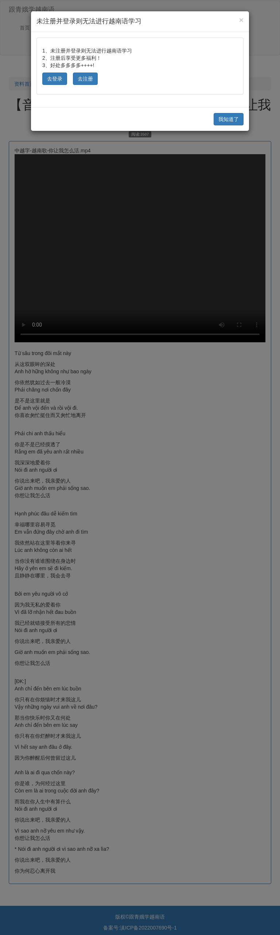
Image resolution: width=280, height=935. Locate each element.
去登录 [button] (54, 79)
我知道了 (228, 119)
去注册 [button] (85, 79)
